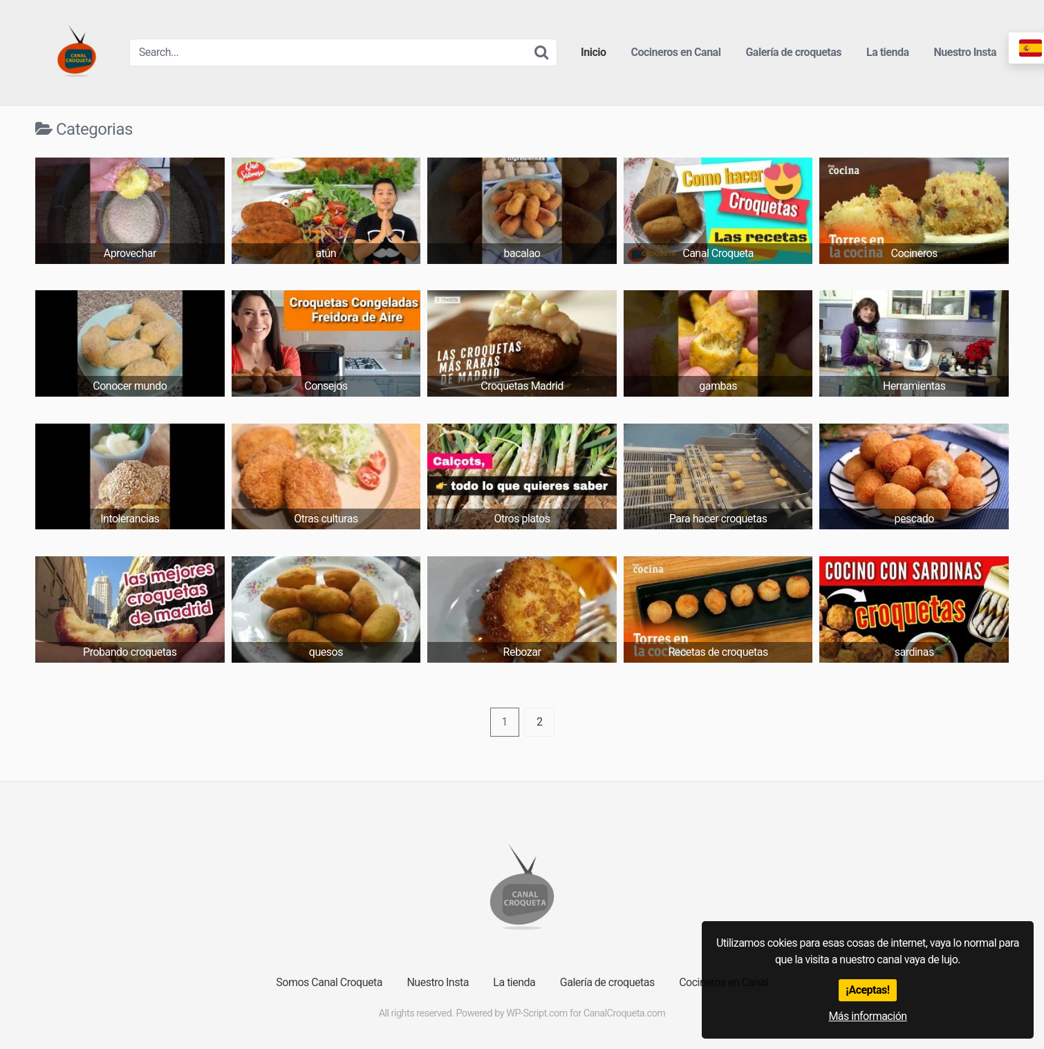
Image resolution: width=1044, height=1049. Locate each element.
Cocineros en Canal (676, 52)
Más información (867, 1016)
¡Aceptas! (867, 989)
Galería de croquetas (793, 52)
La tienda (887, 52)
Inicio (593, 52)
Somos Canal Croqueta (329, 982)
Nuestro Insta (965, 52)
